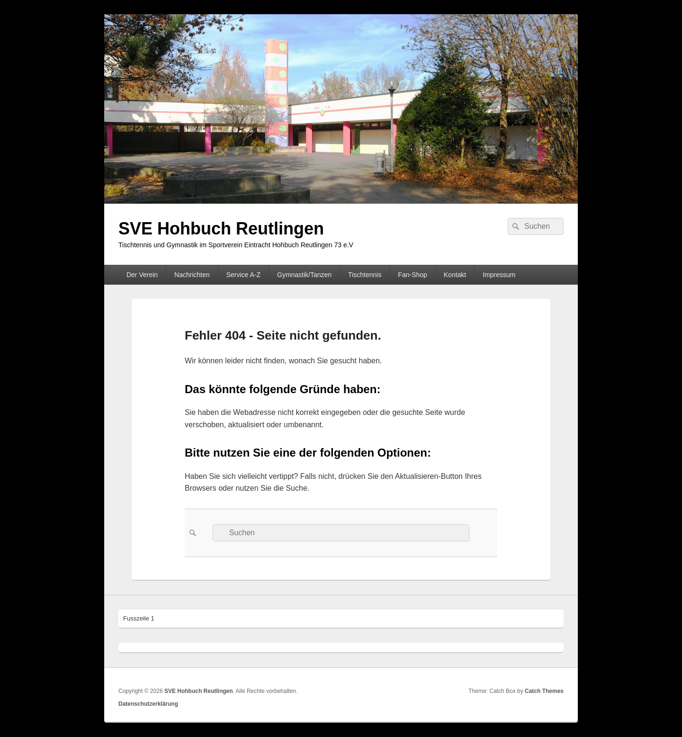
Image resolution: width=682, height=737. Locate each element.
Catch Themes (544, 691)
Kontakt (455, 275)
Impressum (499, 275)
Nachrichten (192, 275)
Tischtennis (364, 275)
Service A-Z (243, 275)
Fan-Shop (412, 275)
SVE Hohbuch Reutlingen (221, 228)
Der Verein (142, 275)
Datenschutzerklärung (148, 704)
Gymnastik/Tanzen (304, 275)
